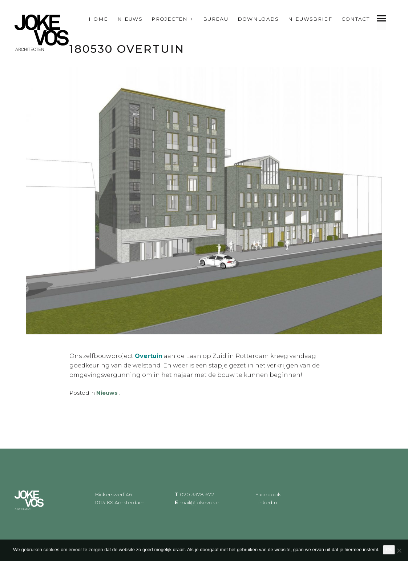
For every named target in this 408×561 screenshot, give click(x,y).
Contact (356, 19)
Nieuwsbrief (310, 19)
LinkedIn (266, 502)
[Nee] (399, 550)
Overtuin (148, 356)
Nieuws (129, 19)
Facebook (268, 494)
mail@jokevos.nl (200, 502)
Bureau (215, 19)
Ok (389, 549)
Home (98, 19)
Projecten (169, 19)
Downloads (258, 19)
